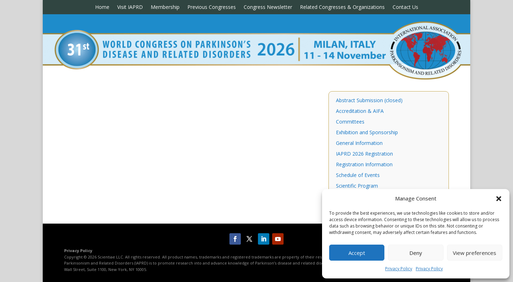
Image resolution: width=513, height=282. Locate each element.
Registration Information (364, 165)
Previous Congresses (211, 7)
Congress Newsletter (268, 7)
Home (102, 7)
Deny (415, 252)
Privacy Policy (398, 269)
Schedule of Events (358, 175)
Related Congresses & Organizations (342, 7)
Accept (356, 252)
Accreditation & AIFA (360, 111)
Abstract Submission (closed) (369, 101)
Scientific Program (357, 186)
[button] (498, 198)
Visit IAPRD (130, 7)
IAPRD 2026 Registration (364, 154)
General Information (359, 143)
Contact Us (405, 7)
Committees (350, 122)
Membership (165, 7)
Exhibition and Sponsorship (367, 133)
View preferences (474, 252)
